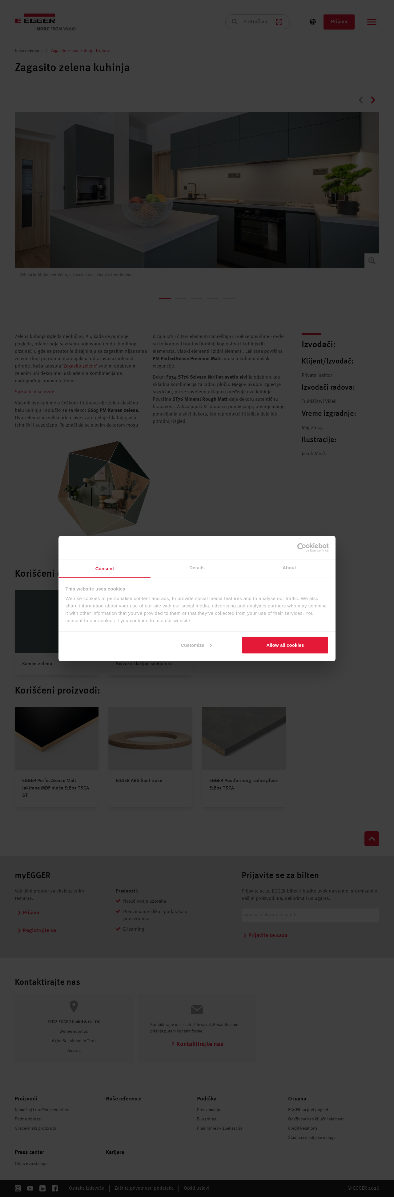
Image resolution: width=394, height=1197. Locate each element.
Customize (196, 644)
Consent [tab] (104, 568)
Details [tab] (197, 567)
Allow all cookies (285, 644)
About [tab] (289, 567)
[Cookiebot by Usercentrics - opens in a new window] (302, 547)
